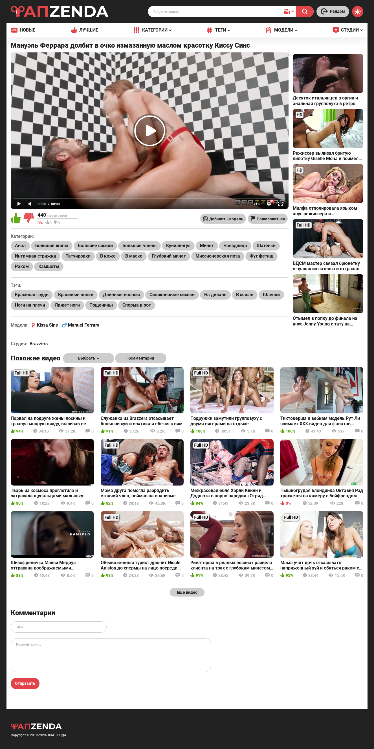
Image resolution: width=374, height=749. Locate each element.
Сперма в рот (136, 305)
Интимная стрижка (35, 256)
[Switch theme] (357, 11)
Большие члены (139, 245)
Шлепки (271, 294)
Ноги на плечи (30, 305)
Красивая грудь (32, 294)
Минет (207, 245)
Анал (20, 245)
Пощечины (101, 305)
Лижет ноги (67, 305)
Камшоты (48, 266)
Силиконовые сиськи (172, 294)
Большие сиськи (95, 245)
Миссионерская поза (217, 256)
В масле (244, 294)
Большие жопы (51, 245)
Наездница (235, 245)
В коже (108, 256)
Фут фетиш (261, 256)
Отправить (25, 683)
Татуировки (78, 256)
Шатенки (266, 245)
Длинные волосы (121, 294)
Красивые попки (75, 294)
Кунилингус (178, 245)
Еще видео (187, 592)
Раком (22, 266)
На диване (215, 294)
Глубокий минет (169, 256)
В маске (133, 256)
